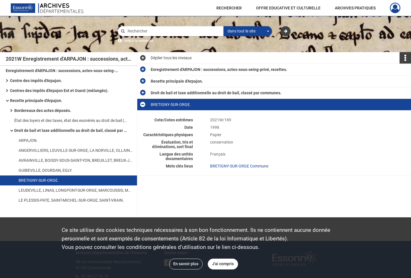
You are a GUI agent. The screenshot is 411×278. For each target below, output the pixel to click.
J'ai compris (223, 263)
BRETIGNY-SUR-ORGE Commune (239, 166)
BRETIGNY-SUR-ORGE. (39, 180)
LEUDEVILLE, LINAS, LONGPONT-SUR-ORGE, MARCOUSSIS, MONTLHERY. (76, 190)
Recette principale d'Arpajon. (36, 100)
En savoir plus (185, 263)
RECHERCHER (229, 8)
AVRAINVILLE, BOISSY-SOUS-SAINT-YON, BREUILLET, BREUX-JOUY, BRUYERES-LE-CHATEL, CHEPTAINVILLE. (76, 160)
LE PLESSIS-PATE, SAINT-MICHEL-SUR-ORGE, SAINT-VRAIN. (71, 200)
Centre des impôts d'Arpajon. (36, 80)
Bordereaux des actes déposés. (42, 110)
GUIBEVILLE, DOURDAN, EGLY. (45, 170)
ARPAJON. (28, 140)
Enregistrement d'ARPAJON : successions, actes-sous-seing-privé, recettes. (63, 70)
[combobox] (247, 31)
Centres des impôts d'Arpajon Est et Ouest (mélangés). (59, 90)
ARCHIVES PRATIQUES (355, 8)
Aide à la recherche (138, 41)
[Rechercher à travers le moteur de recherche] (173, 31)
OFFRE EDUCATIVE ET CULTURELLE (288, 8)
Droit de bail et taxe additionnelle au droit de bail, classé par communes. (71, 130)
